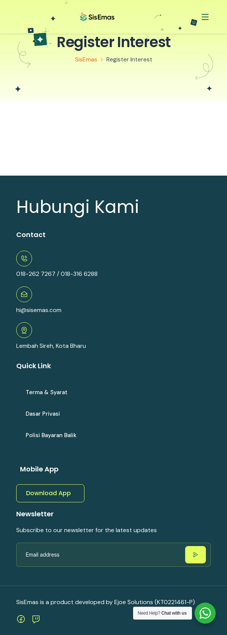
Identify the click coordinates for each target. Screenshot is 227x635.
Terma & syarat (46, 392)
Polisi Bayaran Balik (51, 435)
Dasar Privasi (43, 414)
